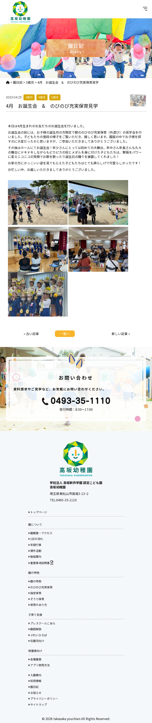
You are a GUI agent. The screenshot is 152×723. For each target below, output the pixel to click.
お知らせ (34, 693)
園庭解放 (34, 629)
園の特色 (34, 581)
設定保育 (34, 593)
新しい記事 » (121, 333)
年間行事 (34, 545)
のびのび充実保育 (40, 587)
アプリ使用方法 (39, 665)
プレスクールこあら (41, 623)
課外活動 (34, 551)
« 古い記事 (31, 333)
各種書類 (34, 659)
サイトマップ (37, 704)
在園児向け (36, 641)
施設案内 (34, 556)
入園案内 (34, 675)
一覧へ (65, 333)
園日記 (33, 687)
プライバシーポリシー (43, 698)
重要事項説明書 (40, 563)
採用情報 (34, 681)
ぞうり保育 (36, 599)
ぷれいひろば (37, 635)
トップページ (37, 512)
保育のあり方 (37, 605)
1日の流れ (35, 539)
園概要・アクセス (40, 533)
